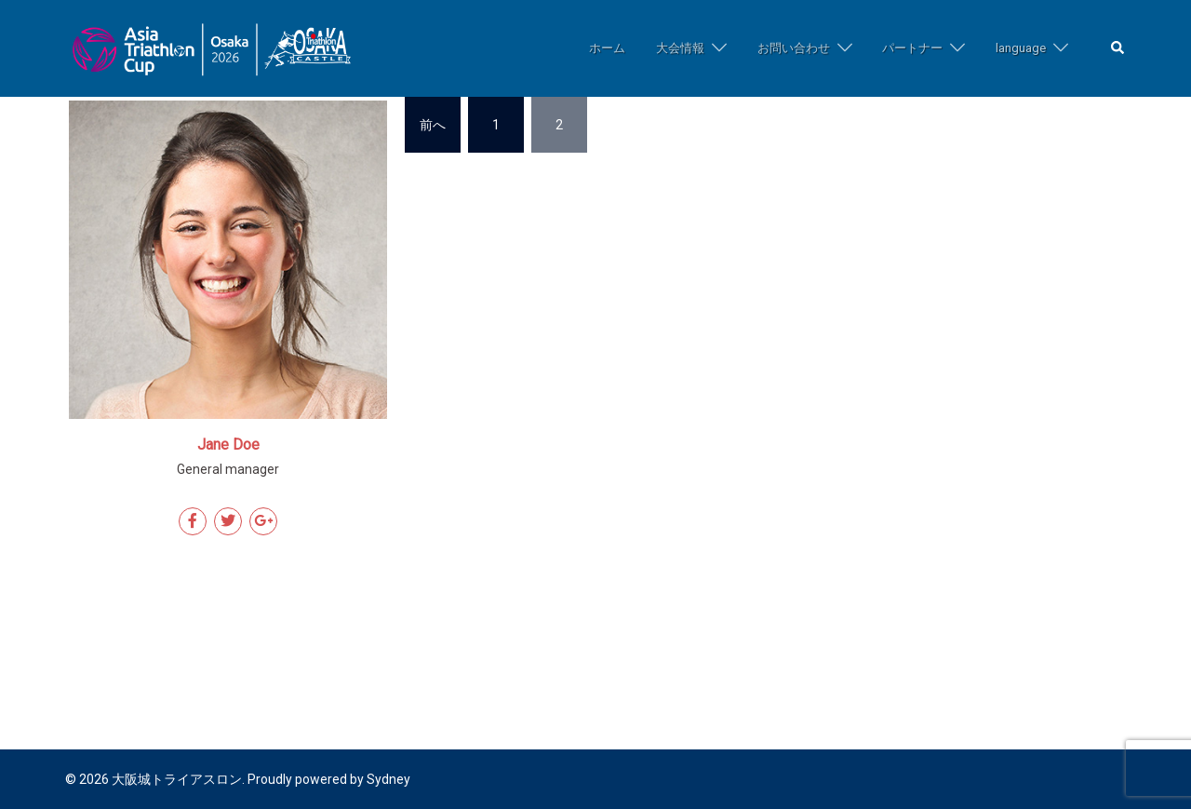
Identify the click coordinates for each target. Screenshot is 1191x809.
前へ (433, 124)
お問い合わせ (793, 48)
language (1021, 48)
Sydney (388, 779)
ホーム (607, 48)
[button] (1118, 49)
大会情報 (680, 48)
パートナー (912, 48)
